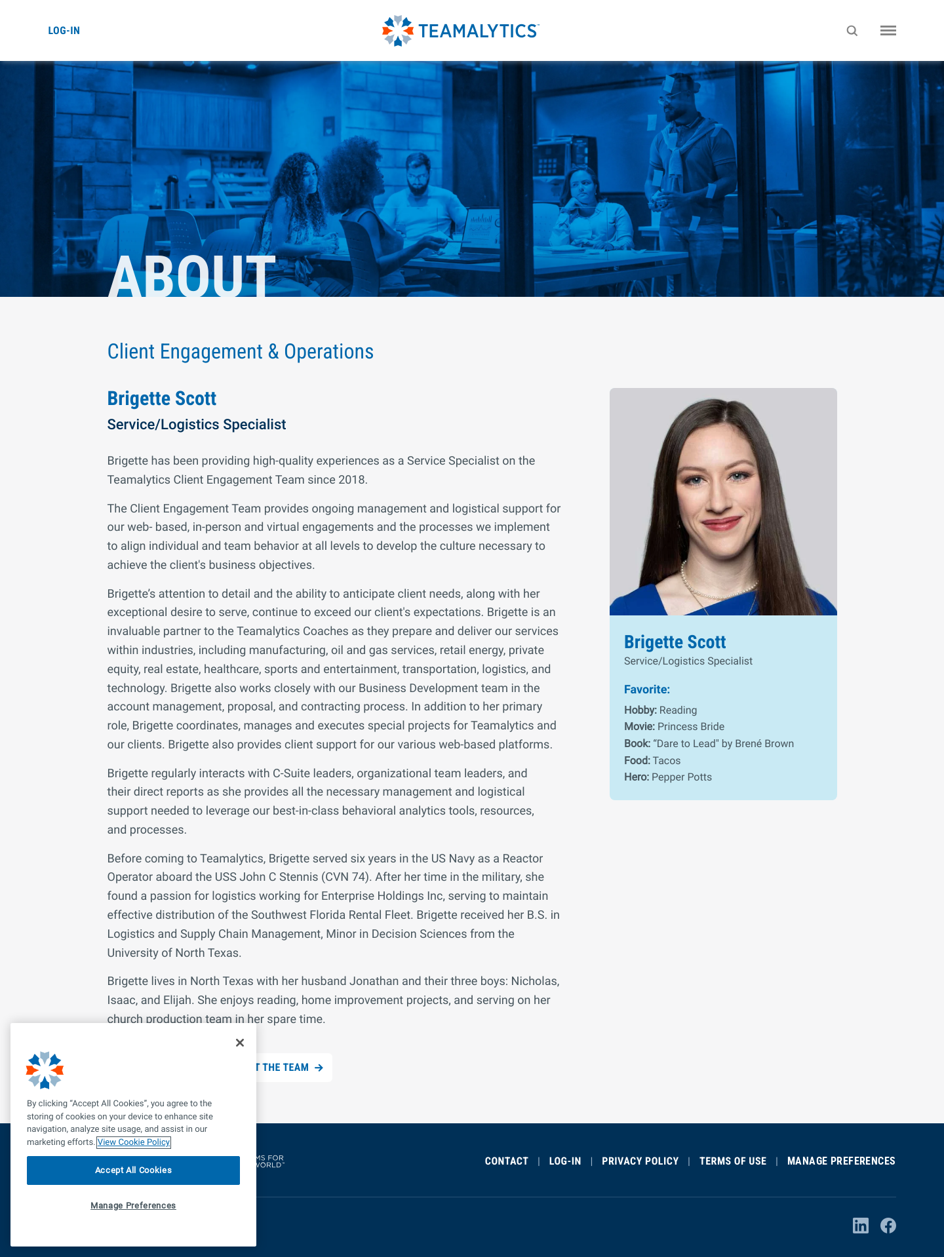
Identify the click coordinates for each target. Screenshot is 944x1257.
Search (854, 40)
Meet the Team (272, 1067)
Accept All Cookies (133, 1170)
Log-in (65, 31)
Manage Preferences (841, 1161)
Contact (507, 1161)
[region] (133, 1135)
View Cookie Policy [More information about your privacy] (134, 1143)
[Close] (240, 1042)
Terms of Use (732, 1161)
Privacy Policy (640, 1161)
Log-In (565, 1161)
